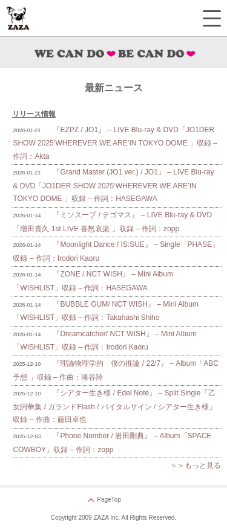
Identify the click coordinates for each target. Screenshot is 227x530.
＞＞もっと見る (195, 465)
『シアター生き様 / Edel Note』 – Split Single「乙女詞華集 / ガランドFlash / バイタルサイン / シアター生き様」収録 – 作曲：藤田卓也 (114, 406)
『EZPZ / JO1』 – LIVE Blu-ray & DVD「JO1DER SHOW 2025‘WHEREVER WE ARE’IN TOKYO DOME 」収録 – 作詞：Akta (115, 143)
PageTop (108, 499)
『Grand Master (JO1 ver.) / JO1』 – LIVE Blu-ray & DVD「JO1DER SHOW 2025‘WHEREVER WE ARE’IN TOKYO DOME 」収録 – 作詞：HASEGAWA (113, 185)
